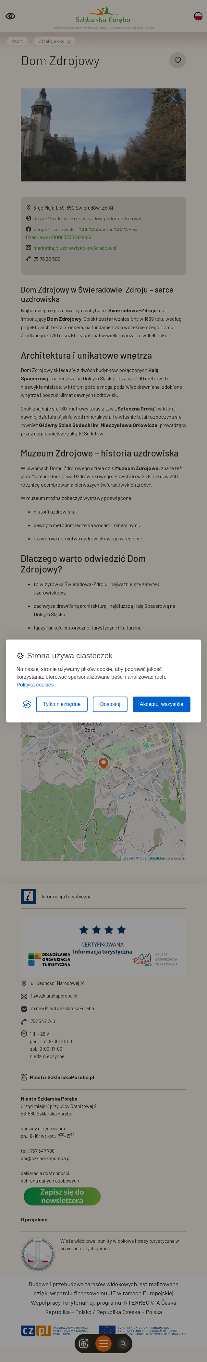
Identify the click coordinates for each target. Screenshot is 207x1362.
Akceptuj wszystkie (161, 704)
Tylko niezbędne (62, 704)
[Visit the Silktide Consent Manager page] (27, 704)
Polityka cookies (35, 684)
